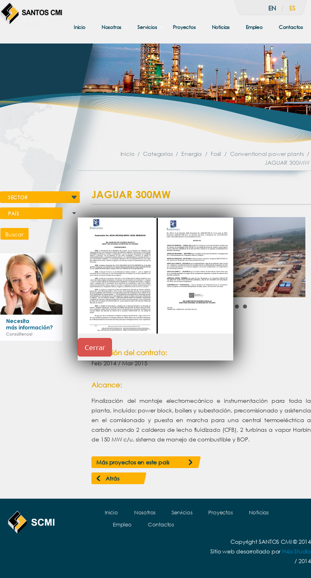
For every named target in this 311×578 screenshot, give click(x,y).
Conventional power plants (267, 153)
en (272, 8)
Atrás (112, 478)
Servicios (147, 27)
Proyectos (184, 27)
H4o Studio (296, 551)
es (292, 8)
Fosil (216, 153)
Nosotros (111, 27)
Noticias (221, 27)
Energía (191, 153)
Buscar (14, 234)
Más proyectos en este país (132, 462)
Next (294, 257)
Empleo (254, 27)
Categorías (157, 153)
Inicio (79, 27)
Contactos (291, 27)
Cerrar (95, 347)
